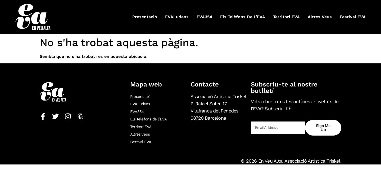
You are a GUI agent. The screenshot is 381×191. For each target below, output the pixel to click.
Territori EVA (286, 16)
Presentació (144, 16)
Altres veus (320, 16)
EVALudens (177, 16)
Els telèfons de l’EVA (242, 16)
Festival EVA (353, 16)
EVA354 (204, 16)
